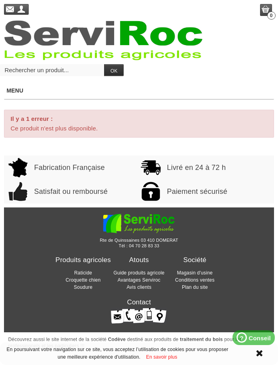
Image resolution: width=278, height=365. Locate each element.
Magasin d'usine (195, 273)
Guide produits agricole (138, 273)
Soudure (83, 287)
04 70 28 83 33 (144, 245)
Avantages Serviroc (139, 280)
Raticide (83, 273)
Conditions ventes (195, 280)
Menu (138, 90)
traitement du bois (201, 339)
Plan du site (195, 287)
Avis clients (138, 287)
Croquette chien (83, 280)
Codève (117, 339)
